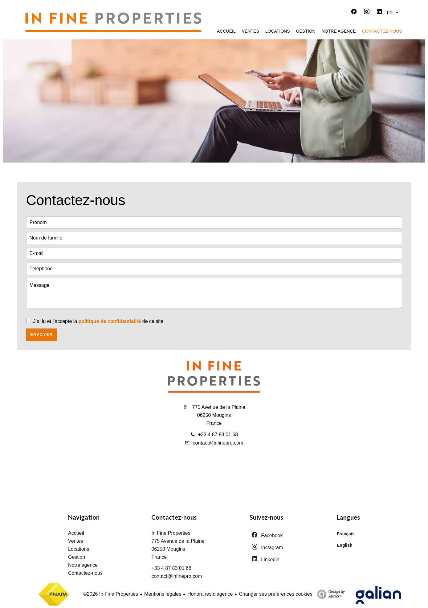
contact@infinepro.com (218, 442)
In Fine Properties (170, 533)
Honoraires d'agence (210, 594)
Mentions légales (162, 594)
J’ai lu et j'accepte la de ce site (98, 321)
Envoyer (41, 334)
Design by (329, 594)
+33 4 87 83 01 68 (218, 434)
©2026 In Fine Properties (110, 594)
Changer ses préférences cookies (275, 594)
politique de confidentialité (110, 321)
